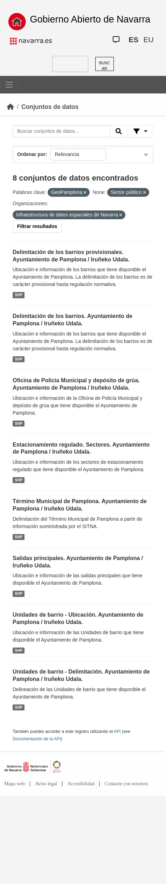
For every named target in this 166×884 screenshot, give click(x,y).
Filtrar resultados (37, 226)
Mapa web (14, 783)
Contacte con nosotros (126, 783)
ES (133, 39)
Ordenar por (31, 154)
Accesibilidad (81, 783)
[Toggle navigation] (9, 84)
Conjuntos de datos (49, 106)
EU (148, 39)
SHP (18, 295)
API (117, 731)
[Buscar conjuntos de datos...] (61, 131)
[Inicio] (10, 106)
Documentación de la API (37, 738)
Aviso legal (46, 783)
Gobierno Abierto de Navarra (90, 19)
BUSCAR (104, 66)
